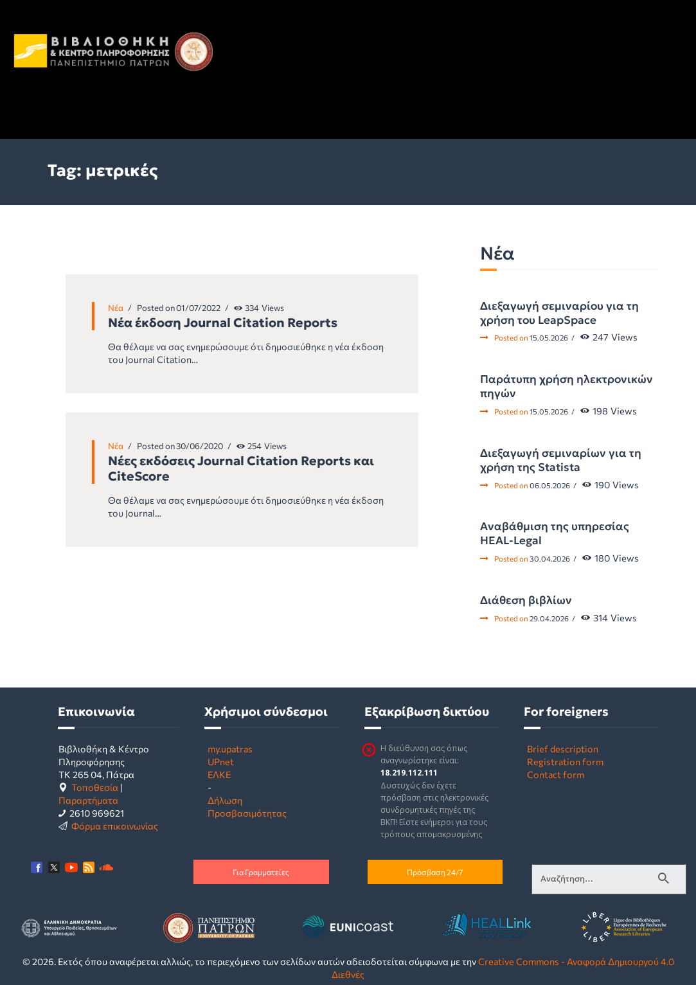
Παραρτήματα (88, 800)
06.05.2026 (550, 485)
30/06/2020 (199, 446)
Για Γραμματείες (261, 871)
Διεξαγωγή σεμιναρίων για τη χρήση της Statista (560, 460)
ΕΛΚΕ (219, 774)
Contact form (555, 774)
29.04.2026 (549, 618)
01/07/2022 (198, 308)
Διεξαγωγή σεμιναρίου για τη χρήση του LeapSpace (559, 313)
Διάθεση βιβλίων (526, 600)
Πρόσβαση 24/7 (435, 871)
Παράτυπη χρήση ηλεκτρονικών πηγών (566, 386)
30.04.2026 (550, 558)
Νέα (115, 308)
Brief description (562, 748)
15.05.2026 (549, 337)
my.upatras (230, 748)
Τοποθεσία (94, 787)
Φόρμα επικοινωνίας (114, 825)
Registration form (565, 761)
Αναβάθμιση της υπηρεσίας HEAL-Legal (554, 533)
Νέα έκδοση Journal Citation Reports (222, 322)
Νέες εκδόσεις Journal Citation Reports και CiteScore (241, 468)
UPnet (221, 761)
